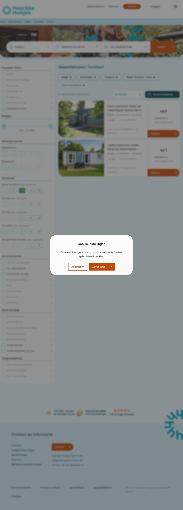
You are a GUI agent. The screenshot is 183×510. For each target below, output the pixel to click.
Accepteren (99, 266)
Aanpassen (77, 266)
